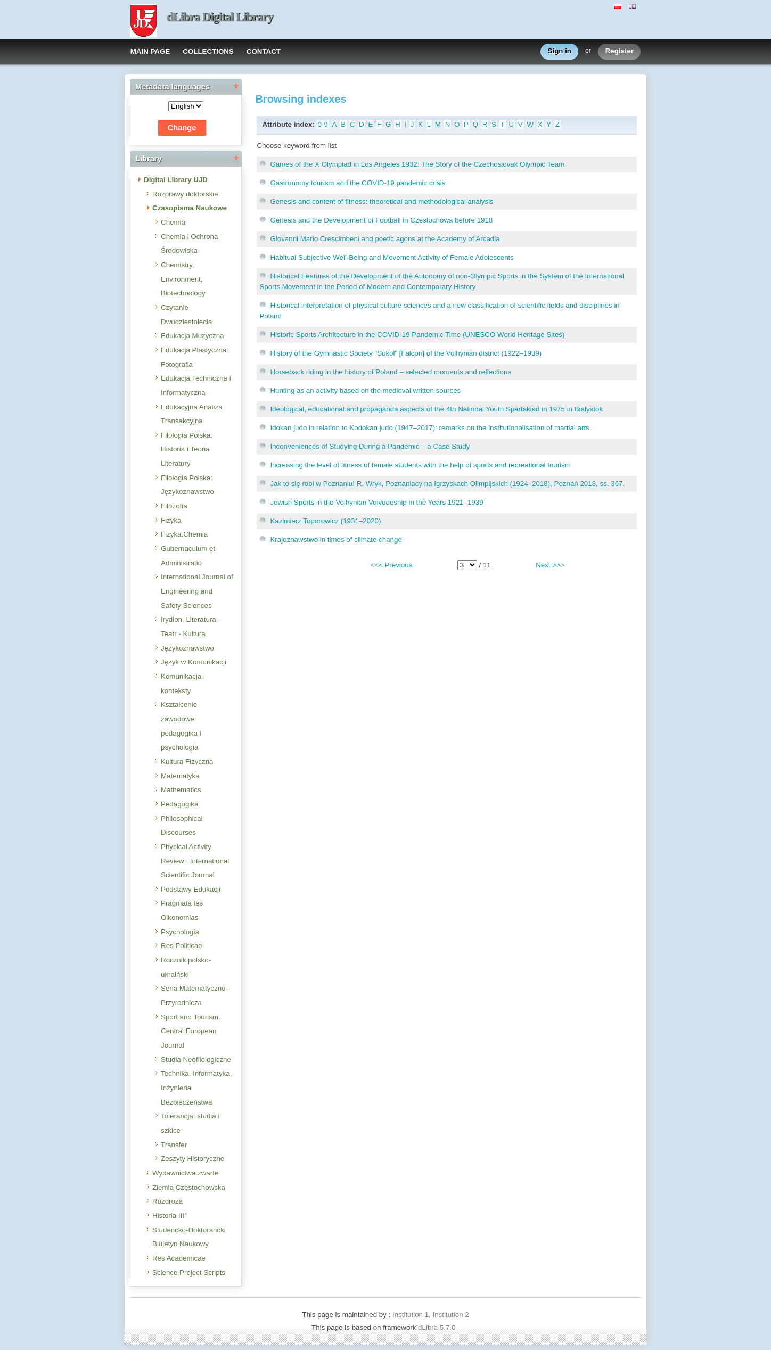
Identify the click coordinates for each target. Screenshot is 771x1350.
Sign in (559, 51)
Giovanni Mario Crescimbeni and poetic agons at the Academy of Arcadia (384, 239)
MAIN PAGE (150, 51)
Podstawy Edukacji (190, 889)
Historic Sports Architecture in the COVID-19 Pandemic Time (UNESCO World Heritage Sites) (417, 335)
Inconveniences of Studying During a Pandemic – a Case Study (370, 446)
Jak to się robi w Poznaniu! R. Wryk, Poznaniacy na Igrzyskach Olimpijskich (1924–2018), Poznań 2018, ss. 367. (447, 484)
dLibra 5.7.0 (437, 1327)
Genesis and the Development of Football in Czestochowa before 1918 (381, 220)
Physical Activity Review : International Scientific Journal (195, 861)
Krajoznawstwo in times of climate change (335, 540)
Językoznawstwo (187, 648)
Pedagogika (179, 804)
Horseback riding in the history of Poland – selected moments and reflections (390, 372)
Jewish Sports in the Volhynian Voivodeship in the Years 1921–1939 (376, 502)
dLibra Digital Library (220, 16)
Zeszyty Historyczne (192, 1159)
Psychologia (180, 932)
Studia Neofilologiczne (196, 1060)
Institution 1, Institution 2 (430, 1315)
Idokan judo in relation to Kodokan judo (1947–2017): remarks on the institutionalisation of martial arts (429, 428)
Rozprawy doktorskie (185, 194)
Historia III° (169, 1216)
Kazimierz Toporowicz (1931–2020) (325, 521)
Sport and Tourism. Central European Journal (190, 1031)
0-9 (323, 124)
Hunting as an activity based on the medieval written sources (365, 390)
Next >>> (550, 565)
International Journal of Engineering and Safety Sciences (197, 591)
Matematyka (180, 776)
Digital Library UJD (176, 180)
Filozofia (174, 506)
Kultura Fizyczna (187, 761)
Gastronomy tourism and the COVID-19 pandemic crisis (357, 183)
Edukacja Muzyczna (192, 336)
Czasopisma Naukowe (189, 208)
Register (619, 51)
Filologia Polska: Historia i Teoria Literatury (186, 449)
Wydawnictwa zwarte (185, 1173)
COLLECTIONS (208, 51)
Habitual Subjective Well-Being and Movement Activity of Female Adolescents (392, 257)
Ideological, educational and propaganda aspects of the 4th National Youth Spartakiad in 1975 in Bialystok (436, 409)
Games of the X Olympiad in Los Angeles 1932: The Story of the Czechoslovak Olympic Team (417, 164)
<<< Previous (391, 565)
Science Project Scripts (188, 1273)
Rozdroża (167, 1201)
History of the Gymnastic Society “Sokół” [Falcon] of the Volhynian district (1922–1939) (406, 353)
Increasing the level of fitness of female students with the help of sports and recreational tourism (420, 465)
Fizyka (171, 520)
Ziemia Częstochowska (188, 1187)
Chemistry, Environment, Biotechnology (183, 279)
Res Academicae (179, 1258)
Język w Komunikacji (193, 662)
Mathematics (181, 790)
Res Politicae (181, 946)
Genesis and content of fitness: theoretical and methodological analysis (381, 201)
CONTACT (264, 51)
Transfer (174, 1145)
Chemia (173, 222)
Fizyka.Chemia (184, 534)
